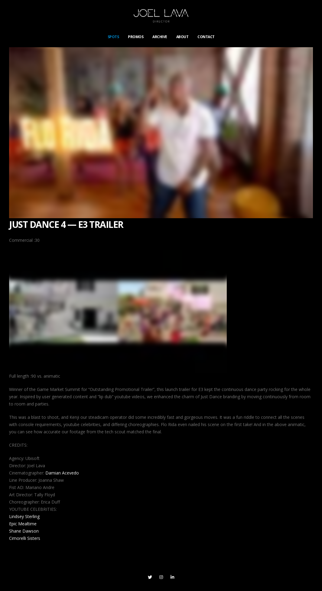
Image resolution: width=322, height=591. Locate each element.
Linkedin (172, 577)
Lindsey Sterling (24, 516)
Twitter (149, 577)
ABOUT (182, 36)
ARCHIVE (159, 36)
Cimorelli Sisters (24, 538)
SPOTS (113, 36)
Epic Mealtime (23, 524)
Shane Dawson (24, 531)
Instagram (161, 577)
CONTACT (206, 36)
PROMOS (135, 36)
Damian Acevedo (62, 473)
